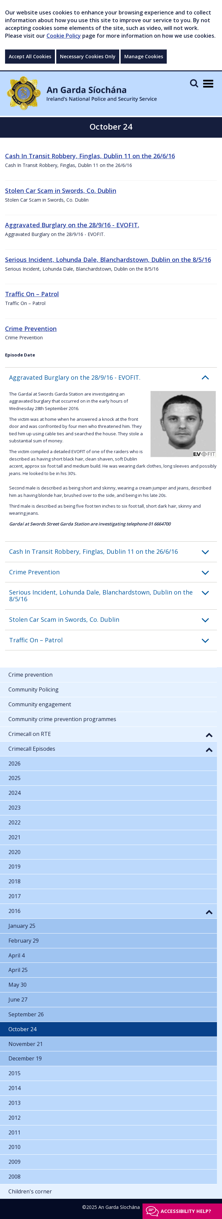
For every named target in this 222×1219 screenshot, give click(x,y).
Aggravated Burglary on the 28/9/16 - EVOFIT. (72, 225)
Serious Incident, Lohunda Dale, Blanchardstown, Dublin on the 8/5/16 (108, 260)
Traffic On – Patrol (32, 294)
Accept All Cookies (30, 56)
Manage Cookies (143, 56)
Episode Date (20, 355)
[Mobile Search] (194, 83)
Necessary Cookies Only (88, 56)
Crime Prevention (31, 329)
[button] (113, 378)
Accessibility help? (186, 1211)
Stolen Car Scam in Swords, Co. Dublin (60, 191)
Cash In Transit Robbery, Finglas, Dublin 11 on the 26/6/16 (90, 156)
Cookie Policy (63, 35)
